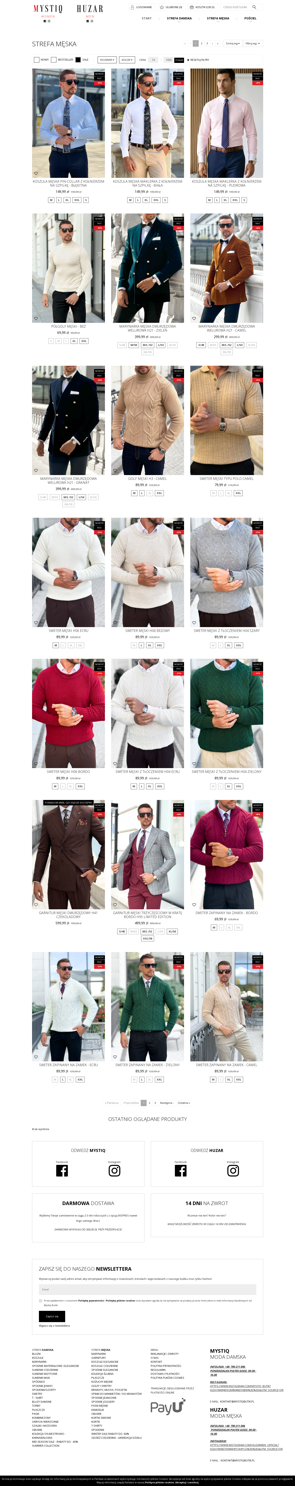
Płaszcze (38, 1410)
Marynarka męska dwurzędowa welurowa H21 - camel (226, 328)
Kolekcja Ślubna (102, 1374)
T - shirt (37, 1398)
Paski (35, 1414)
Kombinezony (41, 1418)
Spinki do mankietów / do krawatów (116, 1394)
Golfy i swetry (101, 1386)
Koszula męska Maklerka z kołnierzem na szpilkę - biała (147, 183)
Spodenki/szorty (44, 1390)
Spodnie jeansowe (104, 1398)
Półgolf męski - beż (68, 326)
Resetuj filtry (197, 60)
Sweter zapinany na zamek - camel (226, 1065)
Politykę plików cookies (120, 1300)
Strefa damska (179, 18)
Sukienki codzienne (45, 1370)
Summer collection (45, 1445)
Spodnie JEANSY (42, 1386)
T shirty (96, 1425)
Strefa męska (218, 18)
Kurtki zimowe (101, 1418)
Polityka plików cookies (167, 1378)
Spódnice (38, 1382)
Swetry (37, 1394)
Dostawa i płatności (165, 1374)
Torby (36, 1405)
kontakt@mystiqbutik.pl (236, 1401)
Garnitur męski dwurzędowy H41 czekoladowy (68, 915)
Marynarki (39, 1362)
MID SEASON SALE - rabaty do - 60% (55, 1442)
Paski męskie (99, 1405)
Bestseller (62, 59)
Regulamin (158, 1370)
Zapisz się (52, 1316)
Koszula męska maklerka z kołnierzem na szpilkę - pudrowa (226, 183)
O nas (155, 1358)
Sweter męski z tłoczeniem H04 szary (227, 630)
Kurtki (95, 1422)
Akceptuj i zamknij (187, 1482)
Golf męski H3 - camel (147, 478)
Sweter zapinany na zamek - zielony (147, 1065)
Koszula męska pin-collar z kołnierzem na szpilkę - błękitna (68, 183)
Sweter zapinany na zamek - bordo (226, 913)
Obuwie (37, 1430)
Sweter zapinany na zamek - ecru (68, 1065)
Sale (81, 59)
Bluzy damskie (42, 1402)
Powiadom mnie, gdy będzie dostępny (68, 802)
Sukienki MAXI (41, 1378)
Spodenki (97, 1430)
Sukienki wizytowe (44, 1374)
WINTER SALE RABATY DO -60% (110, 1434)
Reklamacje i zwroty (165, 1354)
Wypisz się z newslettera (54, 1326)
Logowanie (144, 7)
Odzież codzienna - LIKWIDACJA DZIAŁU (116, 1438)
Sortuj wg (233, 43)
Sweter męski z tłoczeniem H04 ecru (148, 771)
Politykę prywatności (91, 1300)
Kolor (127, 60)
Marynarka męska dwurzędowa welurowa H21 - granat (68, 480)
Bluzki (36, 1354)
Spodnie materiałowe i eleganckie (55, 1366)
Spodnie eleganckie (104, 1370)
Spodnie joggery (103, 1402)
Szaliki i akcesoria (44, 1425)
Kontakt (156, 1362)
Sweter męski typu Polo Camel (227, 478)
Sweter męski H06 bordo (68, 771)
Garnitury (98, 1358)
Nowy (41, 59)
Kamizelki (97, 1410)
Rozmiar (107, 60)
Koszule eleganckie (104, 1362)
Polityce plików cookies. (160, 1482)
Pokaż (179, 60)
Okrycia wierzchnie (45, 1422)
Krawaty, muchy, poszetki (109, 1390)
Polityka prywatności (166, 1366)
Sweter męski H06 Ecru (68, 630)
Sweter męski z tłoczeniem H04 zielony (226, 771)
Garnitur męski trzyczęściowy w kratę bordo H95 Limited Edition (147, 915)
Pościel (250, 18)
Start (147, 18)
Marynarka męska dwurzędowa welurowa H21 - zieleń (147, 328)
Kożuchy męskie (102, 1382)
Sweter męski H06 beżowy (147, 630)
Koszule (38, 1358)
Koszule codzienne (104, 1366)
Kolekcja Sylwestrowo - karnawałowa (49, 1436)
